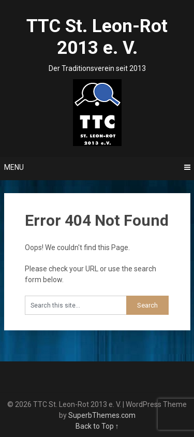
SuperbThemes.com (102, 415)
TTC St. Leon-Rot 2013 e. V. (97, 37)
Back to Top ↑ (97, 426)
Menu (14, 167)
